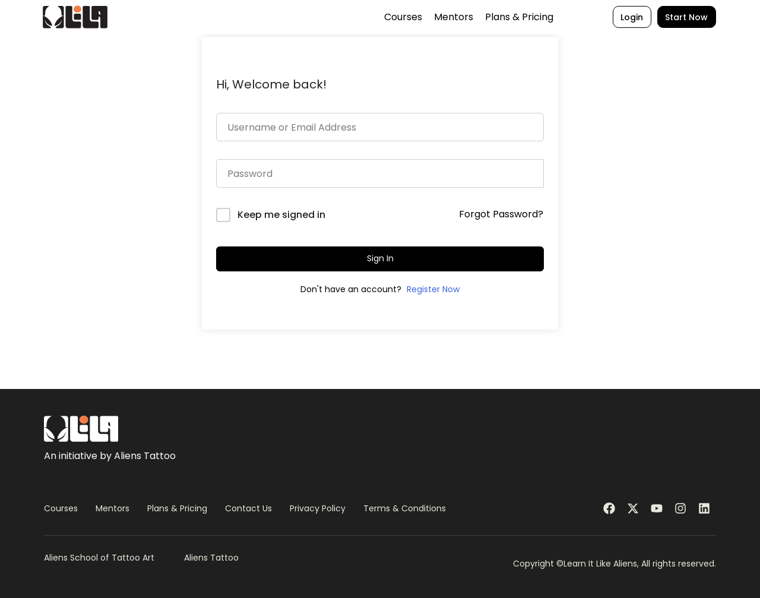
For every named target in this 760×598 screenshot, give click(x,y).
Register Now (433, 289)
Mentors (432, 18)
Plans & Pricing (498, 18)
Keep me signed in (281, 215)
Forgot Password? (501, 214)
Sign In (380, 258)
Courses (382, 18)
